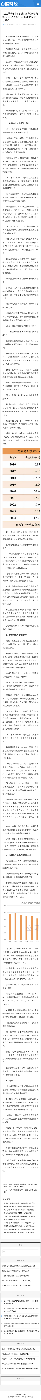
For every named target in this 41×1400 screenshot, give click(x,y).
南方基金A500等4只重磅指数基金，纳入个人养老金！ (20, 1369)
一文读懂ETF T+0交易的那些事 (14, 1219)
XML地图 (30, 1397)
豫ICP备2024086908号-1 (15, 1397)
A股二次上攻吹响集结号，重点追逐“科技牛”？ (17, 1354)
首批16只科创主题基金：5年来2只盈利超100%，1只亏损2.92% (20, 1185)
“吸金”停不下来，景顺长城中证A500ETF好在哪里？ (19, 1359)
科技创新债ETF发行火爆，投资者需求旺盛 (16, 1285)
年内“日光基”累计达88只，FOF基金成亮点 (16, 1281)
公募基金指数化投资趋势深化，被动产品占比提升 (21, 1226)
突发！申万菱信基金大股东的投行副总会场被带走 (19, 1349)
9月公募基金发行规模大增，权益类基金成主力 (17, 1364)
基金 (4, 24)
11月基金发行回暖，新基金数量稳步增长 (16, 1276)
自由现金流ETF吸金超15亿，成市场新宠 (17, 1213)
